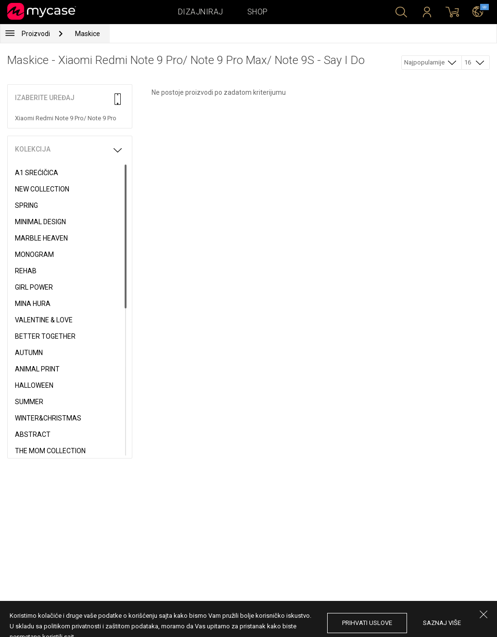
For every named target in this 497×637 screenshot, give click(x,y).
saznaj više (442, 622)
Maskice (87, 34)
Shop (257, 11)
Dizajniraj (200, 11)
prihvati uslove (367, 622)
